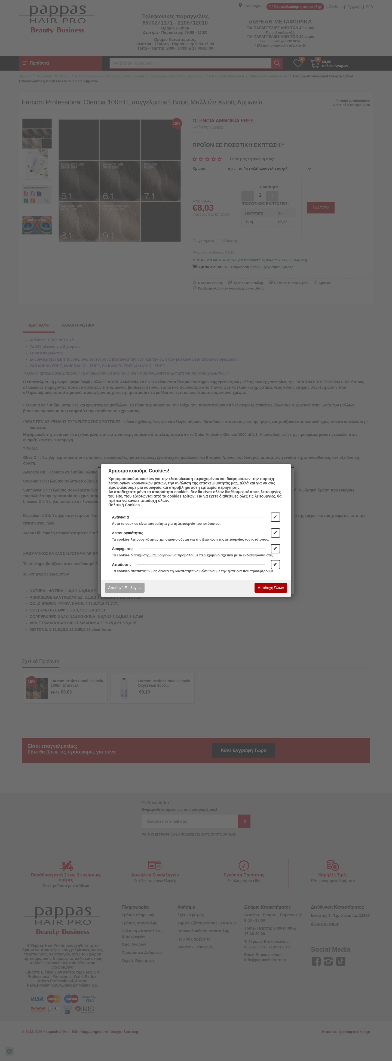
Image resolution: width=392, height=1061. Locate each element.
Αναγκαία (120, 517)
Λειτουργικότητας (127, 533)
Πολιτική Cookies (124, 505)
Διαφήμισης (122, 549)
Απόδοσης (121, 564)
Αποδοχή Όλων (271, 588)
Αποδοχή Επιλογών (124, 588)
